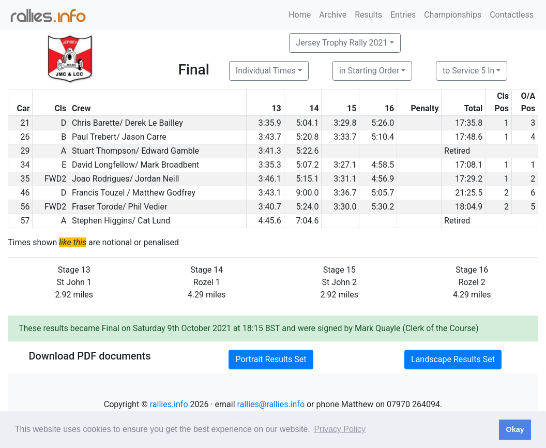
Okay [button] (515, 429)
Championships (452, 15)
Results (368, 15)
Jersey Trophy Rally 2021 (341, 43)
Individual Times (266, 71)
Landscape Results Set (453, 359)
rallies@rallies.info (271, 404)
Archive (332, 15)
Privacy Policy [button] (340, 429)
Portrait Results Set (270, 359)
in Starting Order (369, 71)
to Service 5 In (468, 71)
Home (300, 15)
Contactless (512, 15)
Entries (403, 15)
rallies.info (169, 404)
